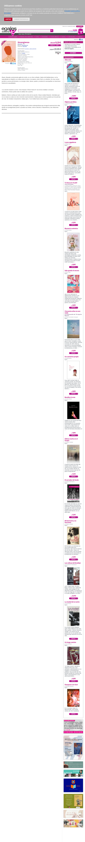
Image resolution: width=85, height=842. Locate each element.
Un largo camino (70, 642)
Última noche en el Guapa (71, 439)
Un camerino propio (72, 357)
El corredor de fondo (72, 480)
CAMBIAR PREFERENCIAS (21, 19)
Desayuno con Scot (71, 685)
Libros (23, 34)
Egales (23, 53)
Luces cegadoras (70, 142)
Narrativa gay (25, 45)
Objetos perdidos (70, 102)
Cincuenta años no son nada (72, 312)
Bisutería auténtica (71, 228)
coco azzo (20, 43)
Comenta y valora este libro (30, 48)
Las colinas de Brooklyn (73, 563)
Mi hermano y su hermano (70, 521)
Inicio (20, 34)
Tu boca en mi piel (71, 183)
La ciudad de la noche (72, 602)
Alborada (68, 60)
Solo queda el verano (72, 270)
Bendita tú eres (70, 397)
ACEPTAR (8, 19)
